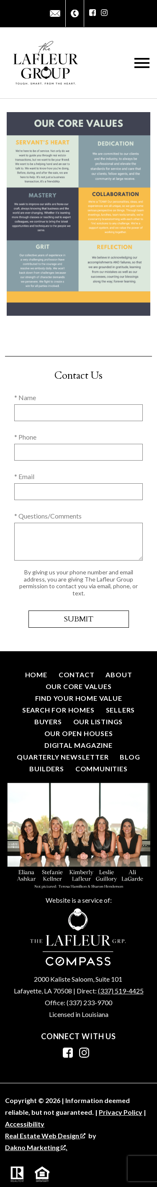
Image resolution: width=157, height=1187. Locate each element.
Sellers (120, 710)
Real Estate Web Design (45, 1136)
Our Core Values (79, 686)
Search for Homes (58, 710)
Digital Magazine (78, 745)
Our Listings (98, 722)
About (119, 675)
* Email (24, 476)
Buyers (48, 722)
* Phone (25, 437)
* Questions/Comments (48, 516)
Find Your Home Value (78, 698)
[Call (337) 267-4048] (75, 14)
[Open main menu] (142, 63)
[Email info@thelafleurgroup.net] (55, 13)
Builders (46, 769)
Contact (77, 675)
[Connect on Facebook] (92, 13)
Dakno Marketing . (36, 1147)
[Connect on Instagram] (104, 13)
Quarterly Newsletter (62, 757)
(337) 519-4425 (121, 991)
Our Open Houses (78, 733)
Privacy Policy (120, 1112)
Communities (101, 769)
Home (36, 675)
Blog (130, 757)
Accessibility (24, 1124)
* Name (25, 397)
